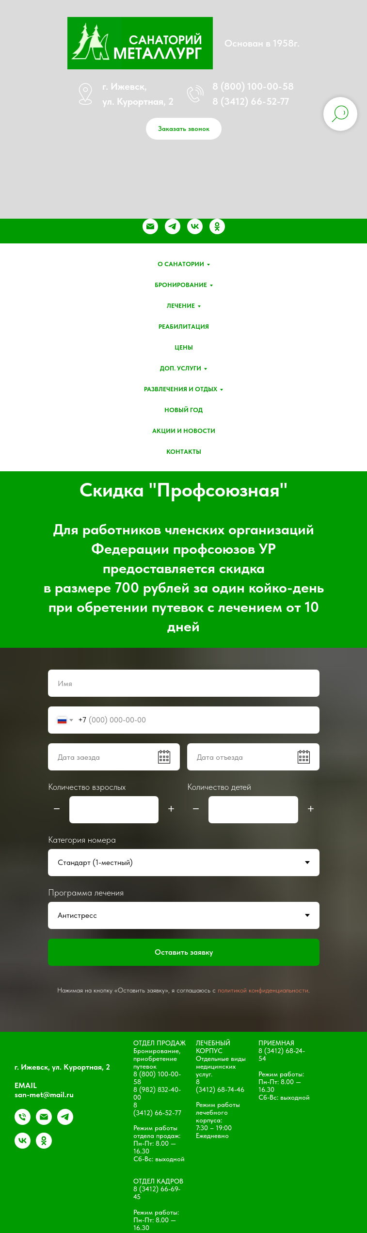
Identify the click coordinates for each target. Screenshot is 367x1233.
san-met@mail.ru (44, 1094)
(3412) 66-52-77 (157, 1113)
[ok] (217, 226)
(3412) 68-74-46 (220, 1089)
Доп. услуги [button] (180, 368)
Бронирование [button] (181, 284)
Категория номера (82, 839)
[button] (184, 129)
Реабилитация (184, 326)
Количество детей (219, 787)
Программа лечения (86, 892)
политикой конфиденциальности (263, 990)
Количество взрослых (87, 787)
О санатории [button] (181, 264)
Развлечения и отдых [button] (180, 389)
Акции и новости (183, 430)
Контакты (183, 451)
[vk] (195, 226)
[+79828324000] (23, 1122)
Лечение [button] (181, 305)
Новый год (183, 410)
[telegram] (172, 226)
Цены (184, 347)
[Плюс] (171, 809)
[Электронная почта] (150, 226)
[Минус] (56, 809)
